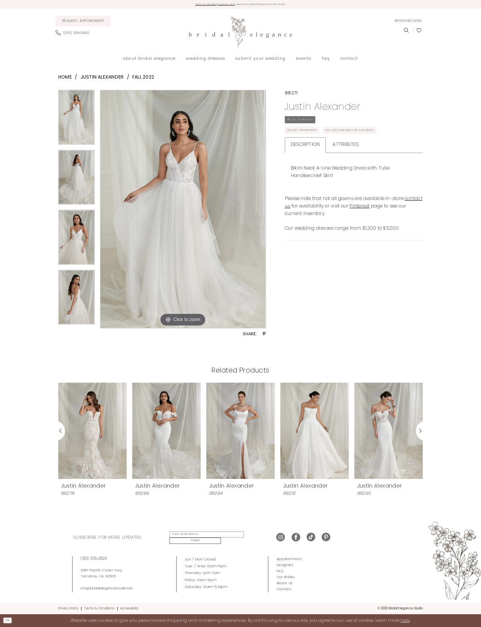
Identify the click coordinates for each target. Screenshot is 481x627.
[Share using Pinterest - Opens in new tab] (264, 336)
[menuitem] (83, 23)
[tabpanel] (76, 121)
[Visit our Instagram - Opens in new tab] (280, 538)
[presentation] (92, 432)
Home (65, 79)
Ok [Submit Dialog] (10, 620)
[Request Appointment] (83, 23)
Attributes (345, 172)
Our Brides (286, 576)
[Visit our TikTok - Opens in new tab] (311, 538)
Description (305, 172)
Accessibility (129, 607)
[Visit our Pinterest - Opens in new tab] (326, 538)
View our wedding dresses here (202, 5)
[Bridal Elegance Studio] (240, 34)
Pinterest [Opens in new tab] (359, 234)
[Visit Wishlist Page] (419, 32)
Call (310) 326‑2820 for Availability (325, 156)
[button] (408, 22)
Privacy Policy (68, 607)
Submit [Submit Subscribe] (250, 538)
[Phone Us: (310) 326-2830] (75, 35)
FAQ (280, 570)
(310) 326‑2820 (94, 558)
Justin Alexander (102, 79)
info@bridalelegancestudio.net (107, 587)
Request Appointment (310, 140)
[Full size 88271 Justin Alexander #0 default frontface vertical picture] (183, 211)
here (405, 620)
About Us (285, 582)
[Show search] (406, 32)
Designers (285, 564)
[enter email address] (201, 538)
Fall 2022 (143, 79)
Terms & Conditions (99, 607)
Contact (284, 588)
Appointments (289, 558)
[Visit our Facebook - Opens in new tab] (296, 538)
